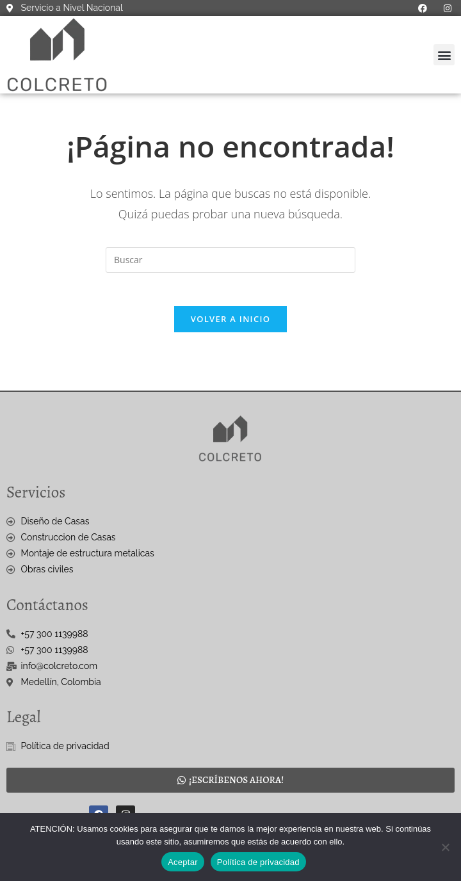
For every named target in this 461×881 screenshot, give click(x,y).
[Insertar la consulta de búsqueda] (230, 260)
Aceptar (183, 862)
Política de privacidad (258, 862)
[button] (444, 54)
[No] (445, 847)
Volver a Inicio (230, 324)
